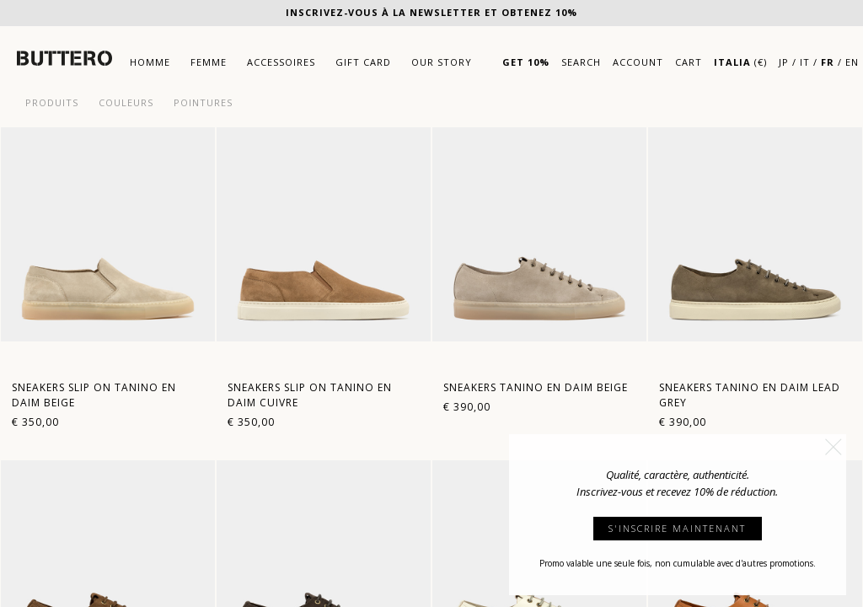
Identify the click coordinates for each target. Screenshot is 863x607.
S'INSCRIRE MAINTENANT (677, 528)
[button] (833, 446)
